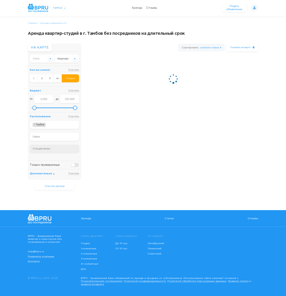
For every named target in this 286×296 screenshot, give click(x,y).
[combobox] (42, 59)
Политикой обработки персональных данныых (196, 281)
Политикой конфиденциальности (145, 281)
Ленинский (154, 248)
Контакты (34, 261)
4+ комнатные (89, 264)
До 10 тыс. (121, 243)
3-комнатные (89, 259)
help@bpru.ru (36, 251)
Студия (70, 78)
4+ (57, 78)
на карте (240, 47)
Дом (83, 269)
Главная (32, 23)
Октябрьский (156, 243)
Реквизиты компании (41, 256)
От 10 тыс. (121, 248)
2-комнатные (89, 254)
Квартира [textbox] (63, 58)
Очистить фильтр (55, 186)
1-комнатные (88, 248)
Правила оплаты (238, 281)
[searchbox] (47, 125)
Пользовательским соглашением (101, 281)
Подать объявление (234, 8)
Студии (85, 243)
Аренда (137, 8)
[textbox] (42, 59)
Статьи (169, 218)
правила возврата (92, 284)
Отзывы (151, 8)
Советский (154, 254)
